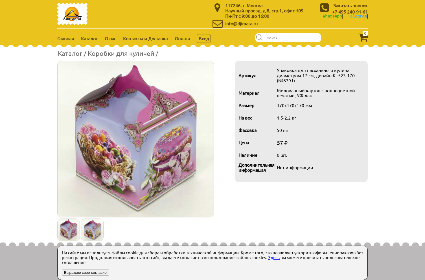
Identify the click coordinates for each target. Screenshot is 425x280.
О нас (110, 38)
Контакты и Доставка (145, 38)
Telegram (357, 16)
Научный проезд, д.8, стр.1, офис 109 (264, 10)
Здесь (274, 257)
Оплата (182, 38)
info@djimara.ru (241, 23)
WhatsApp (332, 16)
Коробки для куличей (121, 53)
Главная (65, 38)
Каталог (89, 38)
